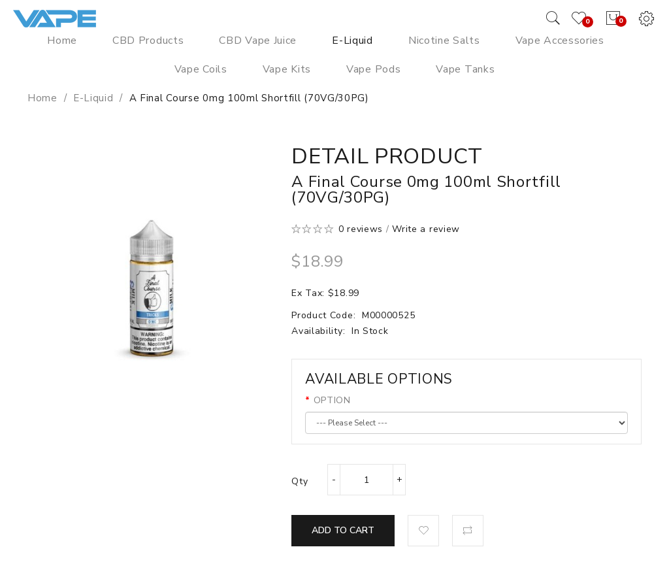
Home (42, 98)
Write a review (426, 229)
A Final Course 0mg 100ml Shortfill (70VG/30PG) (249, 98)
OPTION (332, 400)
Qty (299, 481)
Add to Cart (343, 530)
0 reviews (360, 229)
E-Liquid (93, 98)
